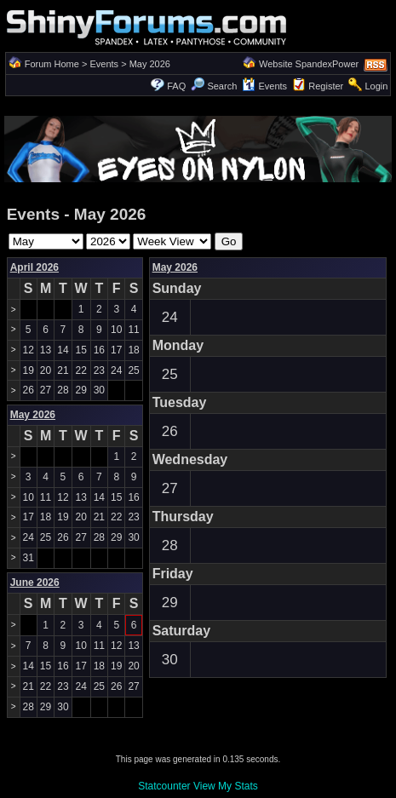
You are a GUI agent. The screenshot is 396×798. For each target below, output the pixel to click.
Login (375, 86)
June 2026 (35, 582)
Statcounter (164, 786)
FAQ (176, 86)
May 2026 (175, 267)
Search (214, 86)
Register (325, 86)
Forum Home (52, 64)
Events (103, 64)
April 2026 (34, 267)
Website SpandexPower (309, 64)
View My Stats (225, 786)
